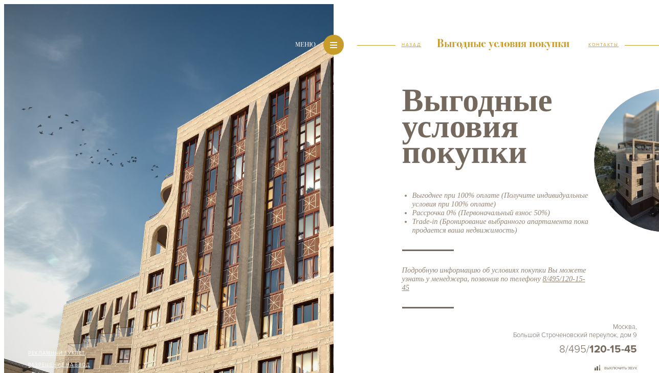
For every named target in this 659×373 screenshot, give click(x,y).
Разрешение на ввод (59, 365)
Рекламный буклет (56, 353)
